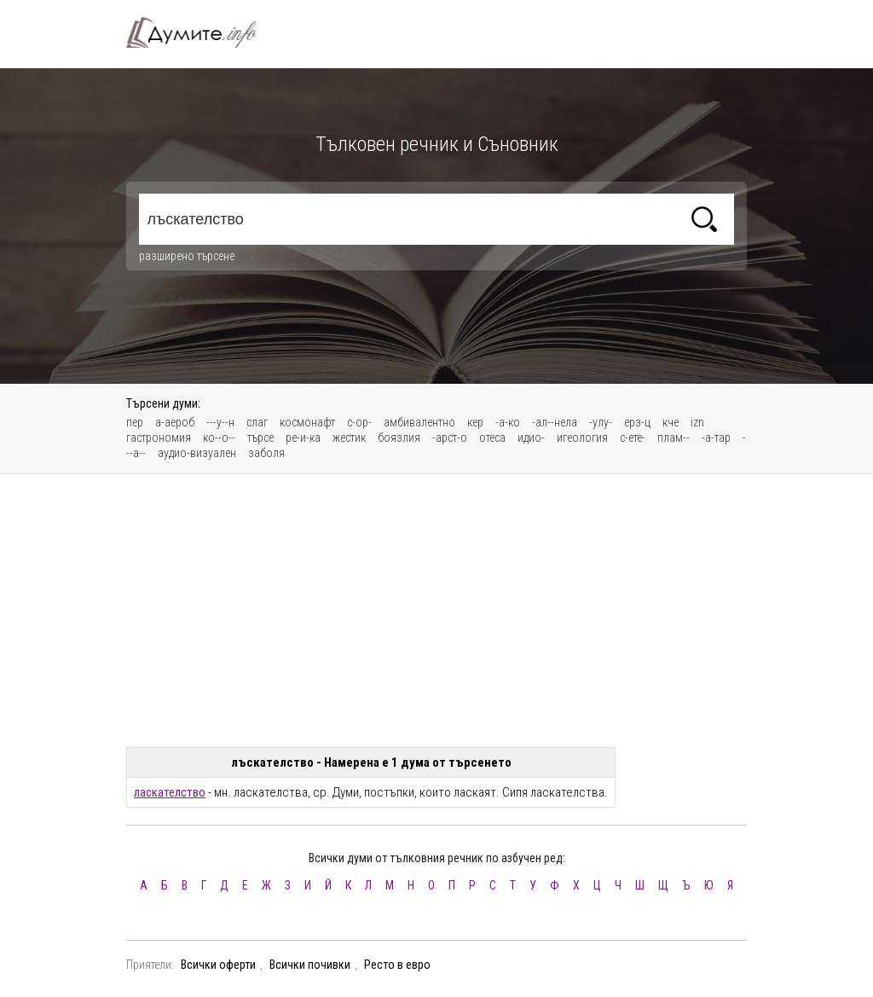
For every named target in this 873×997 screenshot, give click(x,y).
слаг (257, 422)
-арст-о (449, 437)
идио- (531, 437)
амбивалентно (419, 422)
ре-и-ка (303, 437)
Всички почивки (309, 964)
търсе (260, 437)
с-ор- (359, 422)
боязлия (399, 437)
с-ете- (632, 437)
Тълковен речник (201, 32)
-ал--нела (554, 422)
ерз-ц (637, 422)
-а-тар (716, 437)
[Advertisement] (436, 610)
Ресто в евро (397, 964)
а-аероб (174, 422)
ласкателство (169, 792)
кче (670, 422)
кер (475, 422)
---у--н (220, 422)
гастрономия (158, 437)
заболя (266, 453)
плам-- (673, 437)
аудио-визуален (197, 453)
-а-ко (507, 422)
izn (697, 422)
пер (134, 422)
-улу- (600, 422)
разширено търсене (186, 256)
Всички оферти (218, 964)
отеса (492, 437)
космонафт (307, 422)
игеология (582, 437)
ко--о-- (219, 437)
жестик (349, 437)
